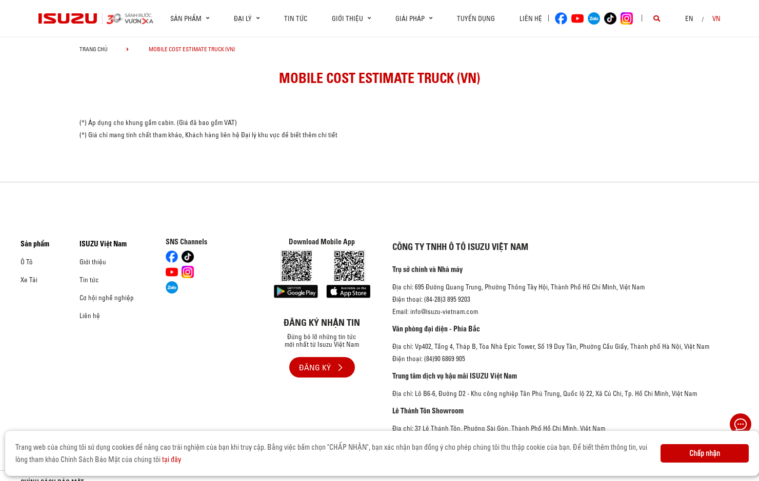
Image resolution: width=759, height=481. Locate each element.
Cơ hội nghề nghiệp (106, 298)
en (689, 18)
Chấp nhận (704, 453)
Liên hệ (531, 18)
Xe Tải (29, 280)
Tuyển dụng (476, 18)
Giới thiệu (92, 262)
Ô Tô (27, 262)
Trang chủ (93, 49)
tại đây (171, 459)
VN (716, 18)
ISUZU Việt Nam (103, 243)
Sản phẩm (35, 243)
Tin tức (295, 18)
